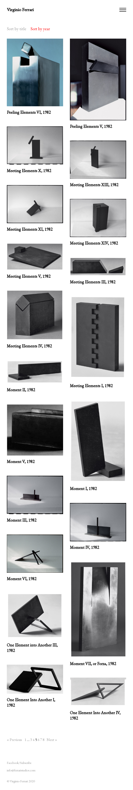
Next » (52, 739)
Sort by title (16, 28)
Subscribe (26, 763)
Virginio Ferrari (20, 9)
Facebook (13, 763)
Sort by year (40, 28)
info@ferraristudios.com (21, 770)
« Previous (14, 739)
